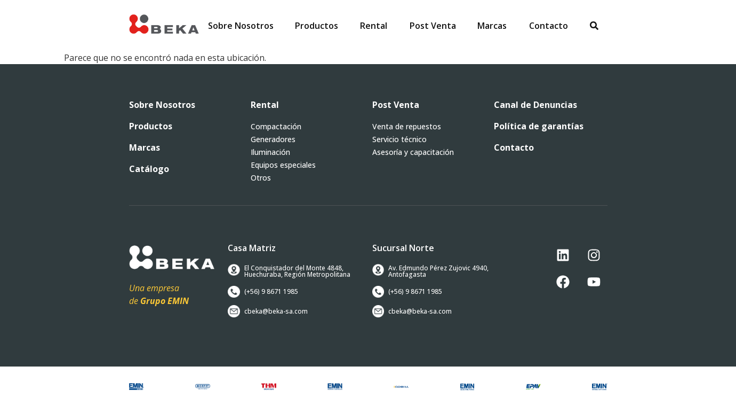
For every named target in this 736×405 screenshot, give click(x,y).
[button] (316, 25)
